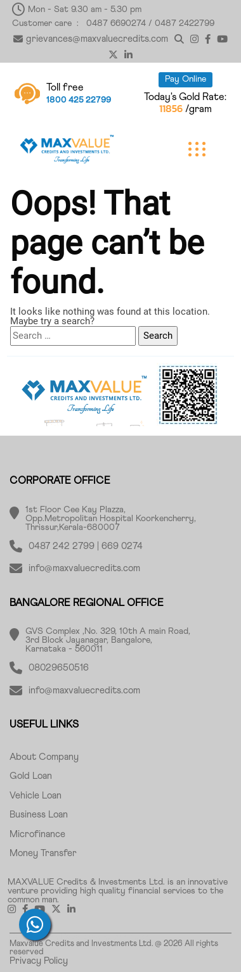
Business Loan (39, 814)
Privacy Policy (39, 961)
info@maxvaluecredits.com (84, 568)
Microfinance (37, 834)
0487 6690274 (116, 23)
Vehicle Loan (36, 795)
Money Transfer (43, 853)
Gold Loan (31, 776)
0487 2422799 (184, 23)
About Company (44, 757)
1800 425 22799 (78, 100)
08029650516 (59, 667)
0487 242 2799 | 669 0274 (86, 546)
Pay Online (185, 79)
